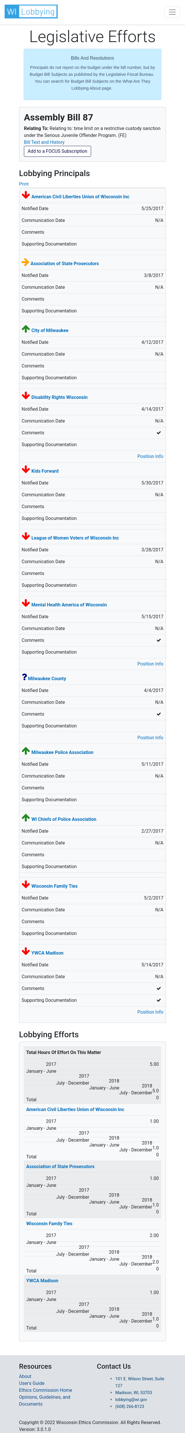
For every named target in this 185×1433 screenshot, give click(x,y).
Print (24, 184)
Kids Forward (44, 471)
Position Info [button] (150, 456)
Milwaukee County (47, 678)
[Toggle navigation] (172, 12)
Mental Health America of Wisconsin (69, 605)
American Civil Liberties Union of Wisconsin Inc (80, 196)
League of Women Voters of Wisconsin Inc (75, 538)
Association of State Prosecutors (65, 263)
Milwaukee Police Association (62, 752)
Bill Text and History (44, 142)
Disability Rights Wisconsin (59, 397)
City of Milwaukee (49, 330)
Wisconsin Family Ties (54, 886)
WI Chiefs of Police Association (63, 819)
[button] (32, 11)
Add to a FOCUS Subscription (57, 151)
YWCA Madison (47, 953)
